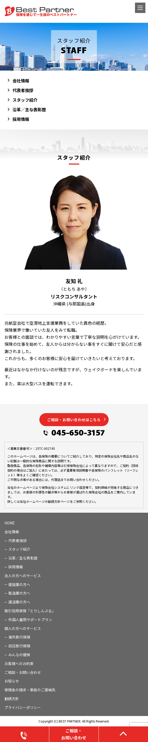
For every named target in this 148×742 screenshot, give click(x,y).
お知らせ (11, 681)
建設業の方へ (19, 584)
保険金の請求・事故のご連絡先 (30, 689)
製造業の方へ (19, 593)
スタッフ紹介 (25, 100)
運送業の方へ (19, 601)
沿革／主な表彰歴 (29, 109)
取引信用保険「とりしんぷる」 (30, 610)
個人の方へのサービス (22, 628)
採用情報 (21, 119)
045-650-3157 (78, 432)
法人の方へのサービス (22, 575)
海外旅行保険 (19, 637)
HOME (9, 522)
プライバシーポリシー (22, 707)
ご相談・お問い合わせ (22, 672)
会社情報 (21, 80)
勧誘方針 (11, 698)
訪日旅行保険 (19, 645)
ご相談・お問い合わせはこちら (74, 419)
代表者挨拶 (23, 90)
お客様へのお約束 (19, 663)
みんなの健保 (19, 654)
